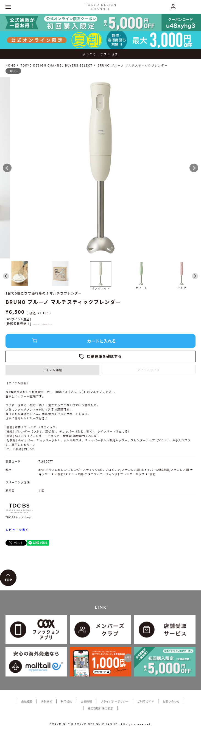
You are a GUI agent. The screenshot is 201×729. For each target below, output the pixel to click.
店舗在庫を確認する (104, 356)
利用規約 (66, 701)
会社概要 (26, 701)
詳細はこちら (48, 324)
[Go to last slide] (6, 276)
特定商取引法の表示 (100, 708)
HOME (10, 65)
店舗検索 (46, 701)
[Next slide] (195, 276)
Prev (7, 168)
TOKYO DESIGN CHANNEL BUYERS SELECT (57, 65)
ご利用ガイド (145, 701)
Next (193, 168)
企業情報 (86, 701)
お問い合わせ (171, 701)
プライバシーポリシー (115, 701)
